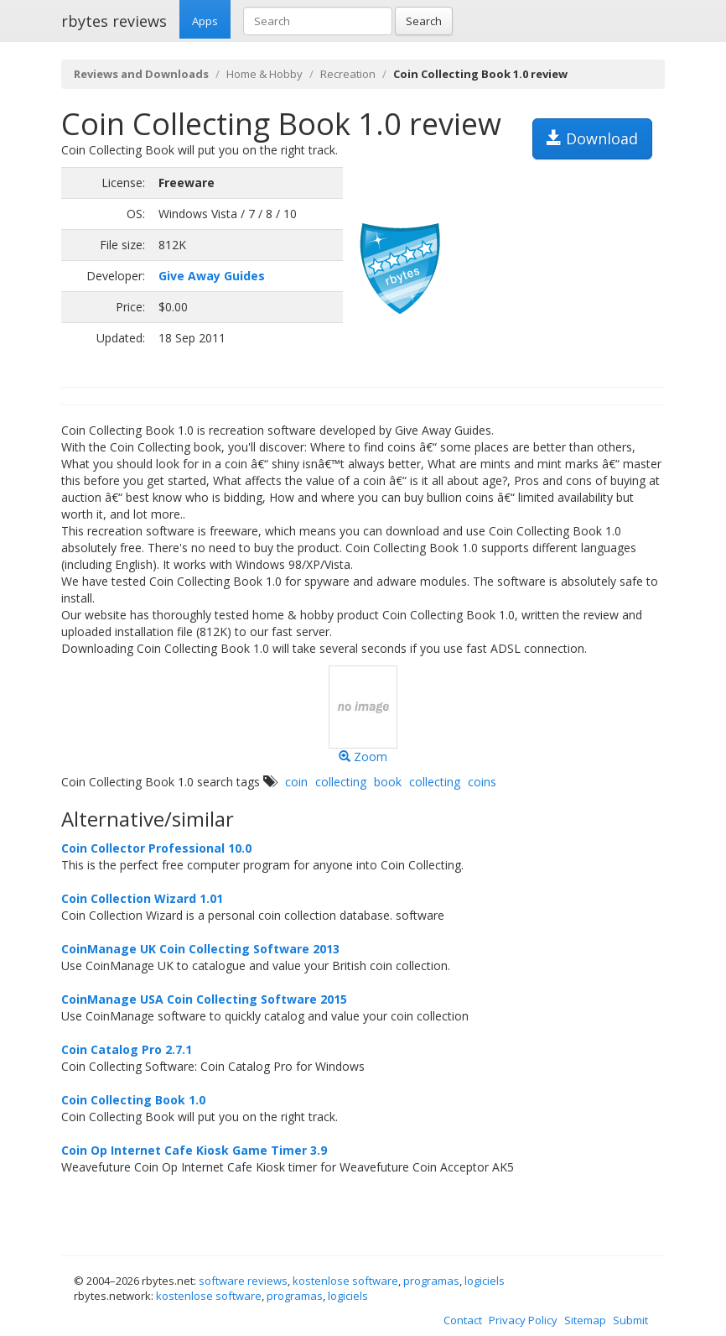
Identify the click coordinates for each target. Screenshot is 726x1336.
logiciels (484, 1280)
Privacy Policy (523, 1320)
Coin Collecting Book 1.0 (133, 1100)
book (388, 782)
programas (431, 1280)
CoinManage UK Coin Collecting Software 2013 (200, 949)
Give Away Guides (211, 276)
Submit (630, 1320)
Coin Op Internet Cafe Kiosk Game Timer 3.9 (194, 1150)
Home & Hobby (264, 73)
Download (592, 138)
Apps (205, 21)
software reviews (243, 1280)
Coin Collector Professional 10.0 (156, 848)
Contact (462, 1320)
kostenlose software (345, 1280)
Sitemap (585, 1320)
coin (296, 782)
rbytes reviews (114, 21)
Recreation (348, 73)
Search (424, 21)
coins (482, 782)
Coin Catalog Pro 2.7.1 (126, 1049)
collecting (340, 782)
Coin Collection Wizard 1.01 (142, 898)
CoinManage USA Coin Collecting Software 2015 (204, 999)
